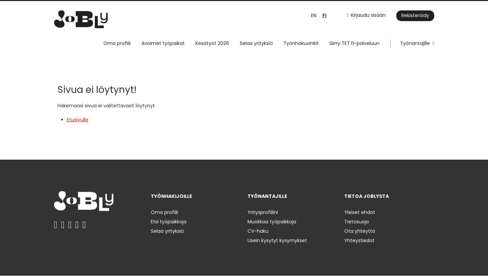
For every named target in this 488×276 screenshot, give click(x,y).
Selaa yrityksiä (256, 43)
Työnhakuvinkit (301, 43)
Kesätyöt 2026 (212, 43)
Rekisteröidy (415, 15)
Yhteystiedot (359, 240)
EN (313, 15)
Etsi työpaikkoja (168, 221)
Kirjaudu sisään (368, 15)
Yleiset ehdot (359, 212)
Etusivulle (77, 119)
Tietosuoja (356, 221)
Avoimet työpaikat (163, 43)
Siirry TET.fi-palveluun (354, 43)
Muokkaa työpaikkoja (272, 221)
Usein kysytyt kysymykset (277, 240)
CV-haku (258, 231)
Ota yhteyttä (359, 231)
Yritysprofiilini (263, 212)
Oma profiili (117, 43)
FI (324, 15)
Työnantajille (415, 43)
